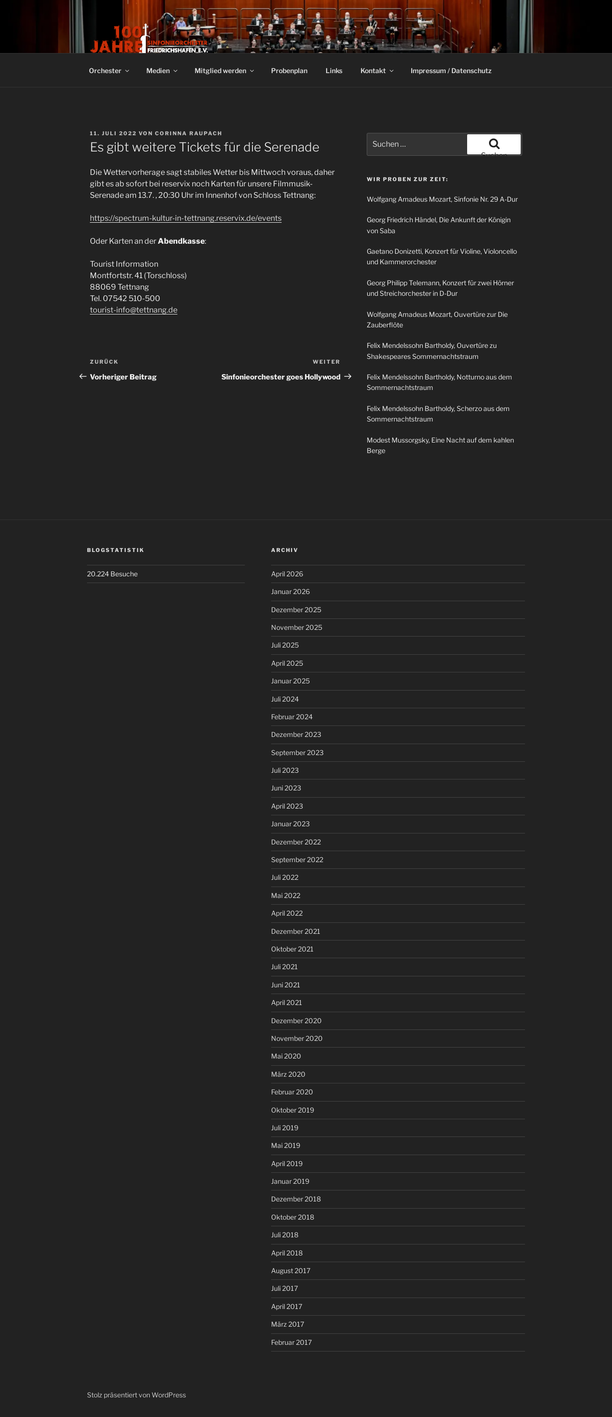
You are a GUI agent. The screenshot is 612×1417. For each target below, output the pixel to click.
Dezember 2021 (295, 931)
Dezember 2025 (296, 610)
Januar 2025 (290, 681)
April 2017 (286, 1306)
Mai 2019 (285, 1145)
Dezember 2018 (296, 1199)
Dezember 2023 (296, 734)
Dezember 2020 (296, 1021)
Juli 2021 (284, 967)
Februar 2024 (292, 717)
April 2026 (287, 574)
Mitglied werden (225, 70)
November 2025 (296, 627)
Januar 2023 (290, 824)
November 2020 (297, 1038)
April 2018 (287, 1253)
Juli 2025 (285, 645)
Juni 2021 (285, 985)
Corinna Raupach (188, 133)
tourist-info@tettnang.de (133, 309)
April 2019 (287, 1163)
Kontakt (378, 70)
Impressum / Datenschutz (451, 70)
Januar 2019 (290, 1181)
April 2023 (287, 806)
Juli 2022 (284, 877)
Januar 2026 (290, 591)
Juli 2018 (284, 1235)
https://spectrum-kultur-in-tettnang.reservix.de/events (186, 218)
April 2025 (287, 663)
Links (334, 70)
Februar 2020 (292, 1092)
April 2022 (287, 913)
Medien (162, 70)
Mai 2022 (285, 895)
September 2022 (297, 859)
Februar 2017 (291, 1342)
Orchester (110, 70)
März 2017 (287, 1324)
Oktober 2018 (292, 1217)
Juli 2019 (284, 1128)
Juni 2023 (286, 788)
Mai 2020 (286, 1056)
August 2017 (290, 1270)
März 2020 (288, 1074)
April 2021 (286, 1002)
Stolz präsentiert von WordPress (136, 1395)
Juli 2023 (285, 770)
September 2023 (297, 752)
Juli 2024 (285, 699)
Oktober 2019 (292, 1110)
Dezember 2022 (296, 842)
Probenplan (289, 70)
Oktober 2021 (292, 949)
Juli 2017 (284, 1288)
